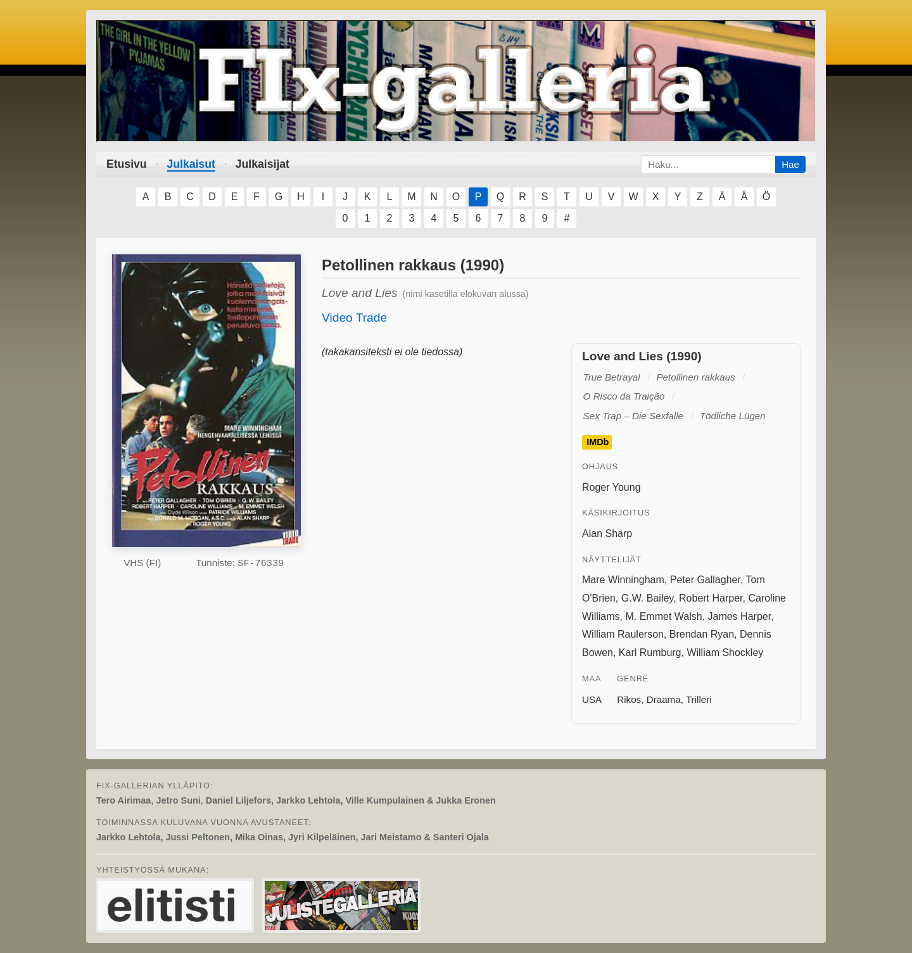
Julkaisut (191, 164)
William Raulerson (623, 634)
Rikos (629, 699)
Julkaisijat (262, 164)
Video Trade (354, 317)
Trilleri (699, 699)
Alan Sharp (607, 533)
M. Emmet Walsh (663, 616)
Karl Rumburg (650, 652)
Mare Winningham (623, 579)
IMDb (597, 443)
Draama (664, 699)
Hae (790, 164)
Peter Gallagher (705, 579)
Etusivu (126, 164)
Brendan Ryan (701, 634)
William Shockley (725, 652)
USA (592, 699)
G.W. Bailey (647, 598)
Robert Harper (711, 598)
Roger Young (611, 487)
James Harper (739, 616)
